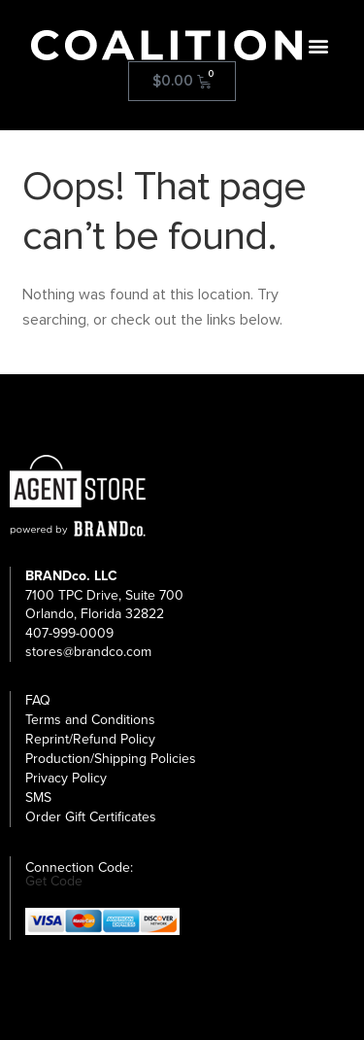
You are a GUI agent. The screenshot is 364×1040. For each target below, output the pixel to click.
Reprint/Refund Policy (90, 739)
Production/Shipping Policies (110, 758)
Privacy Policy (66, 778)
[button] (318, 45)
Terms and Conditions (90, 719)
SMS (38, 797)
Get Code (54, 881)
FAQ (37, 700)
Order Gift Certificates (90, 817)
